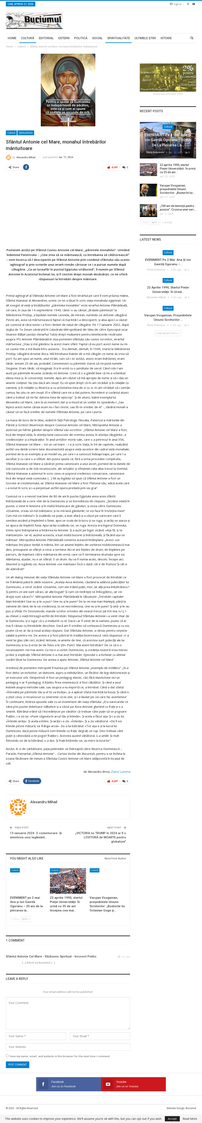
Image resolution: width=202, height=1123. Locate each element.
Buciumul (191, 1107)
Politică (80, 38)
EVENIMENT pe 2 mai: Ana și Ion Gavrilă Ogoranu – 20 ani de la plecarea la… (168, 140)
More (165, 38)
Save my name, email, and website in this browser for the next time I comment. (59, 1055)
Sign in (176, 4)
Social (97, 38)
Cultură (27, 38)
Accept (172, 1119)
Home (12, 38)
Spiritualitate (118, 38)
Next (25, 918)
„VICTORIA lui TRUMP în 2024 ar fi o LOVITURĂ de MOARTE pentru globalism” (100, 837)
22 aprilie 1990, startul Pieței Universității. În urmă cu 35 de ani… (178, 168)
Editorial (46, 38)
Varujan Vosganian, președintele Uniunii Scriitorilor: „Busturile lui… (177, 189)
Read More (190, 1118)
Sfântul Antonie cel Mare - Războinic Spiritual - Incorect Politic (51, 956)
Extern (63, 38)
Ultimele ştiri (145, 38)
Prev (15, 918)
